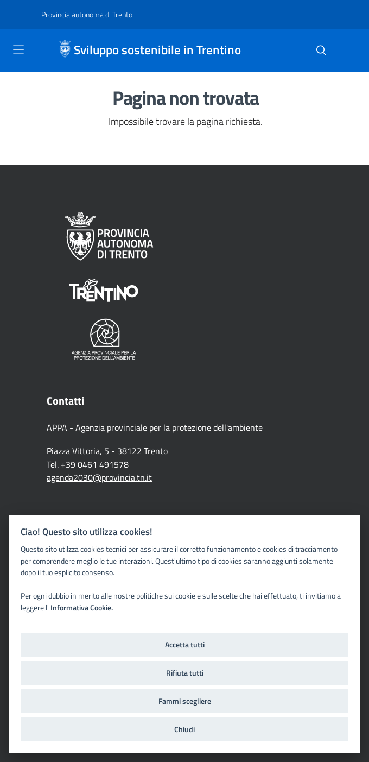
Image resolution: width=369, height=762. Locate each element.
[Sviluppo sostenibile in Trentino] (66, 50)
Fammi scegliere (184, 701)
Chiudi (184, 729)
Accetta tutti (185, 644)
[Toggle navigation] (18, 49)
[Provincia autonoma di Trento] (86, 15)
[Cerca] (321, 50)
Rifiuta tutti (184, 672)
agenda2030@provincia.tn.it (99, 477)
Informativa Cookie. (81, 608)
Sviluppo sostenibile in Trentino (157, 50)
